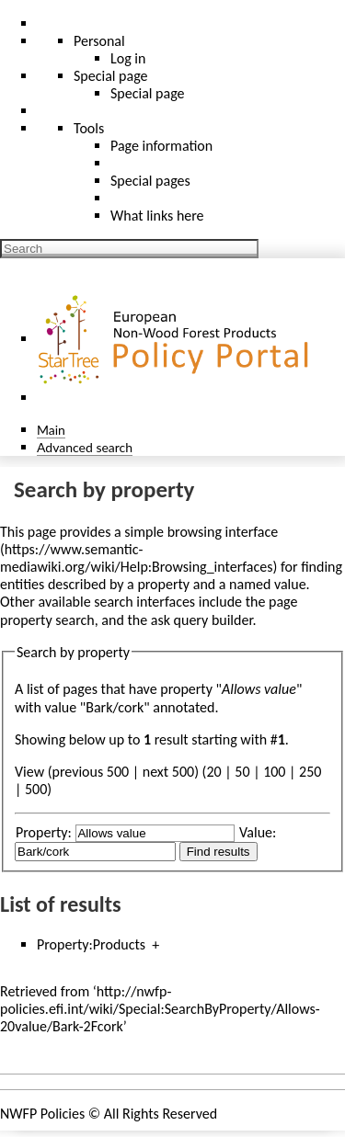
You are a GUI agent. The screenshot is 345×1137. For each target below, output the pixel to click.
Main (51, 430)
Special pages (150, 180)
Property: (44, 832)
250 (310, 771)
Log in (127, 58)
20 (213, 771)
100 (274, 771)
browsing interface (223, 531)
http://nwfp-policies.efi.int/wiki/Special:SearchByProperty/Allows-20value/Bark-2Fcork (160, 1009)
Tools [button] (89, 128)
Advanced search (84, 447)
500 (36, 789)
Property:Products (91, 944)
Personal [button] (99, 41)
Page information (161, 145)
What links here (157, 215)
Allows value (259, 689)
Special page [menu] (111, 76)
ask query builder (202, 620)
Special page (147, 93)
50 (242, 771)
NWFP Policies (42, 1113)
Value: (257, 832)
